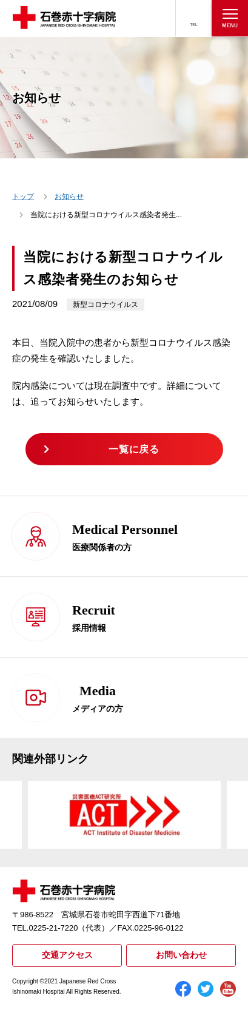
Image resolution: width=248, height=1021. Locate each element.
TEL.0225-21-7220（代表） (60, 927)
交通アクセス (67, 955)
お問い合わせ (181, 955)
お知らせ (69, 196)
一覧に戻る (134, 449)
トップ (23, 196)
